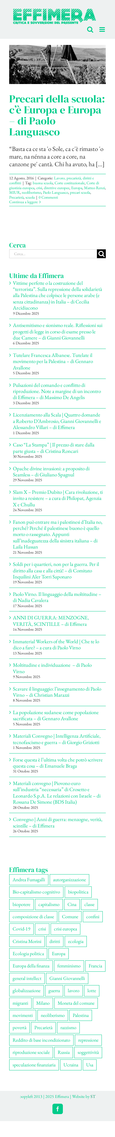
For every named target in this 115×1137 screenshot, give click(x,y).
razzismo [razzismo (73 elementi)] (68, 1027)
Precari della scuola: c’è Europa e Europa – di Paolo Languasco (57, 115)
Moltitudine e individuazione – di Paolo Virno (52, 668)
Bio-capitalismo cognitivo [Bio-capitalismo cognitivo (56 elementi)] (36, 892)
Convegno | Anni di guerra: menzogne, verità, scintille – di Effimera (57, 822)
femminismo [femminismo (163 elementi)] (69, 966)
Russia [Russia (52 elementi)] (64, 1052)
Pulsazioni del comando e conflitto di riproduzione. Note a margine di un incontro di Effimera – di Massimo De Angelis (57, 391)
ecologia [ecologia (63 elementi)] (75, 941)
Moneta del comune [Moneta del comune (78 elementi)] (76, 1003)
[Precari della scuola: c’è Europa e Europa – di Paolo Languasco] (57, 64)
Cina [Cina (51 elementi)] (71, 904)
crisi (39, 187)
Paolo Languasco (55, 192)
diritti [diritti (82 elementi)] (54, 941)
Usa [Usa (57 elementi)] (89, 1065)
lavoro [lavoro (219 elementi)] (73, 990)
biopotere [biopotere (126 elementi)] (21, 904)
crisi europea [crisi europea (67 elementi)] (65, 929)
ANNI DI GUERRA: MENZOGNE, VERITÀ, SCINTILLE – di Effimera (51, 620)
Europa (76, 187)
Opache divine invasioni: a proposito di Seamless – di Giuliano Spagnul (51, 471)
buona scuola (43, 182)
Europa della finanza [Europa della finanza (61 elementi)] (31, 966)
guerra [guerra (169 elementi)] (54, 990)
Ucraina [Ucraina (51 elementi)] (70, 1065)
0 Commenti (48, 197)
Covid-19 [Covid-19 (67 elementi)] (21, 929)
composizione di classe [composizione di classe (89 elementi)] (33, 916)
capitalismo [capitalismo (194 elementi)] (48, 904)
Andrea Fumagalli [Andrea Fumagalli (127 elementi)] (29, 879)
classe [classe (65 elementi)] (89, 904)
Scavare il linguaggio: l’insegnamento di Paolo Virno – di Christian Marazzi (57, 691)
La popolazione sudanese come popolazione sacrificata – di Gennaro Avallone (56, 715)
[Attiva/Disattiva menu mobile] (102, 29)
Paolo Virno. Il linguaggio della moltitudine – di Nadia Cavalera (57, 597)
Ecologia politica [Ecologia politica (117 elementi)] (28, 953)
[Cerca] (101, 253)
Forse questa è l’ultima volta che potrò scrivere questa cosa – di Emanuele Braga (58, 762)
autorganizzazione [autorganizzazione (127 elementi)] (69, 879)
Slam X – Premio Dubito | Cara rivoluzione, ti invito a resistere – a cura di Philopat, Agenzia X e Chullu (58, 498)
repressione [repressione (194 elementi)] (88, 1040)
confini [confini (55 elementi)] (92, 916)
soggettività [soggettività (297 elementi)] (88, 1052)
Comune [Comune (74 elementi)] (70, 916)
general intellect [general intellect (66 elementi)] (27, 978)
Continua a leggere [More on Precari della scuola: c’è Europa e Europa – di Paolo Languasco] (23, 201)
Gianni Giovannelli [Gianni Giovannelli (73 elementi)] (67, 978)
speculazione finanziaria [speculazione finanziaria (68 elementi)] (34, 1065)
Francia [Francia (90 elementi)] (95, 966)
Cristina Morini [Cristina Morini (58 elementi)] (27, 941)
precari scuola (80, 192)
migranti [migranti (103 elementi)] (20, 1003)
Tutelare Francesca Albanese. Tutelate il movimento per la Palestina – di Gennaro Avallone (53, 361)
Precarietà (16, 197)
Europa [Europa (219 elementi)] (58, 953)
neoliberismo (31, 192)
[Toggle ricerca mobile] (90, 29)
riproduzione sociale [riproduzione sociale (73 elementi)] (31, 1052)
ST (92, 1096)
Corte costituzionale (70, 182)
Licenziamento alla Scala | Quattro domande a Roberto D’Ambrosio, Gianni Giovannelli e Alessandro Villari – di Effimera (57, 421)
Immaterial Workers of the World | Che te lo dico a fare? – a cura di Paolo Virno (56, 644)
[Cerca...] (53, 253)
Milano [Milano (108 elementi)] (43, 1003)
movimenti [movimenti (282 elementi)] (23, 1015)
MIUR (14, 192)
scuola (30, 197)
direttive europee (56, 187)
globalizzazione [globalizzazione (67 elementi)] (26, 990)
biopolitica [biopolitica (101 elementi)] (78, 892)
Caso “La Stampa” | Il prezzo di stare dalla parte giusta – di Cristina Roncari (53, 447)
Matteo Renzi (94, 187)
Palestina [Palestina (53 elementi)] (81, 1015)
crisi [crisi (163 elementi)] (42, 929)
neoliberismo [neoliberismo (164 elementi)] (53, 1015)
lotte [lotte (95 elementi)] (91, 990)
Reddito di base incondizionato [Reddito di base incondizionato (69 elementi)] (41, 1040)
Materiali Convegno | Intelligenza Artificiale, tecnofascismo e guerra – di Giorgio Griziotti (57, 738)
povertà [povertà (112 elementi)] (19, 1027)
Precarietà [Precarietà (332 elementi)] (43, 1027)
